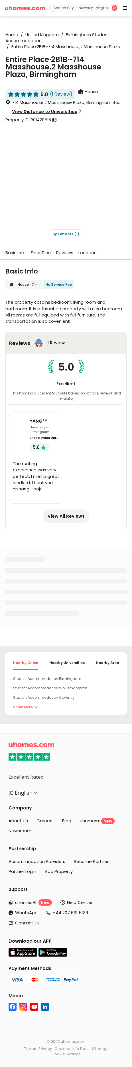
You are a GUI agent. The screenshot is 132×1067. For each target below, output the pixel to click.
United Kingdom (40, 35)
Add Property (59, 871)
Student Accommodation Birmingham (47, 678)
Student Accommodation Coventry (44, 697)
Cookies (62, 1048)
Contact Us (27, 923)
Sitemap (100, 1048)
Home (11, 35)
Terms (30, 1048)
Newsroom (20, 831)
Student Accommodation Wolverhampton (50, 688)
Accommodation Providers (37, 861)
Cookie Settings (66, 1054)
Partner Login (22, 871)
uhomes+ (97, 821)
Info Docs (81, 1048)
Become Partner (91, 861)
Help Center (80, 902)
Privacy (45, 1048)
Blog (66, 821)
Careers (45, 821)
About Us (18, 821)
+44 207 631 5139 (70, 913)
